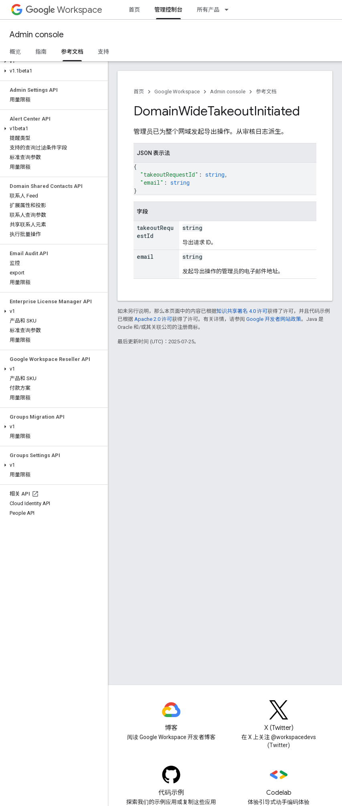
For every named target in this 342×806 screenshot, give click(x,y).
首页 (134, 9)
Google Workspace (177, 92)
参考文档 (266, 92)
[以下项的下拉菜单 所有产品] (229, 9)
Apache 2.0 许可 (153, 319)
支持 (103, 51)
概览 (15, 51)
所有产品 (208, 9)
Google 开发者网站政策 (273, 319)
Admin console (37, 35)
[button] (52, 61)
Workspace (64, 9)
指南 (41, 51)
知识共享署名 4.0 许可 (242, 311)
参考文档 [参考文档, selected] (72, 51)
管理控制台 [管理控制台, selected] (168, 9)
